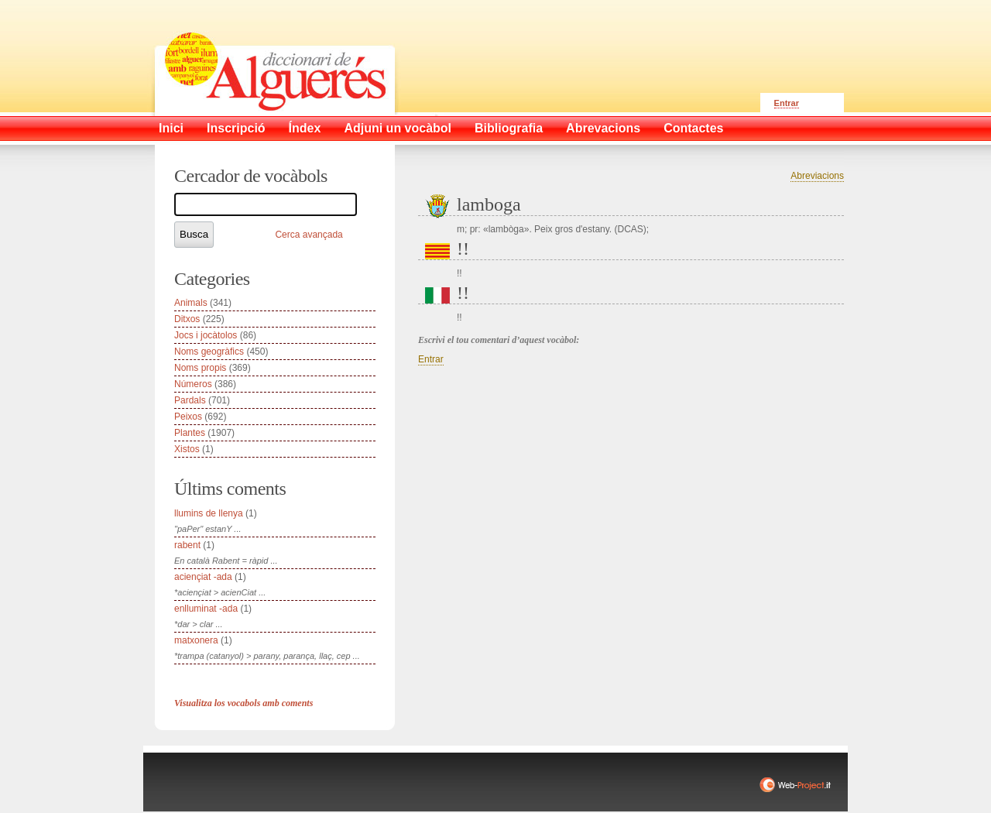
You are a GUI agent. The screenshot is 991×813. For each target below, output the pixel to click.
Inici (171, 128)
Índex (305, 128)
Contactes (693, 128)
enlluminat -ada (206, 608)
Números (193, 384)
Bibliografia (509, 128)
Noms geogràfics (209, 351)
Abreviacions (817, 175)
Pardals (190, 400)
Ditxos (187, 319)
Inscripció (236, 128)
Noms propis (200, 367)
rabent (187, 545)
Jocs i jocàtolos (205, 335)
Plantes (189, 432)
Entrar (786, 103)
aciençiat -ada (203, 576)
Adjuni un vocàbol (397, 128)
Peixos (188, 416)
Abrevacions (603, 128)
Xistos (187, 449)
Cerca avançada (308, 234)
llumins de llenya (208, 513)
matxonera (196, 640)
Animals (190, 302)
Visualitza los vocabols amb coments (243, 703)
